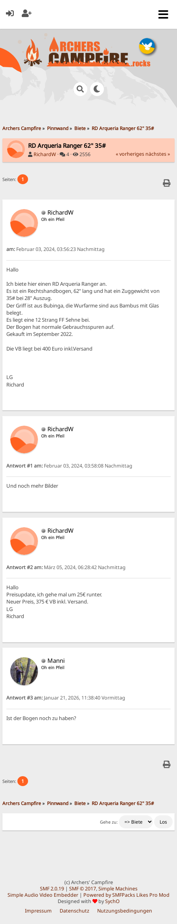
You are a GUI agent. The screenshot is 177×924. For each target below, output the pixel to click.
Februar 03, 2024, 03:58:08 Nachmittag (69, 465)
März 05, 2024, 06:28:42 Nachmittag (66, 567)
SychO (112, 901)
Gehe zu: (109, 822)
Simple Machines (117, 888)
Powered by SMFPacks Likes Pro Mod (126, 895)
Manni (56, 660)
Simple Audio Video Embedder (43, 895)
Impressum (38, 910)
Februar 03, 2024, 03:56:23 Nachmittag (55, 249)
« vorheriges (130, 154)
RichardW (45, 154)
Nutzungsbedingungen (124, 910)
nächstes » (157, 154)
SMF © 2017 (82, 888)
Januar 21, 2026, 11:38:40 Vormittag (65, 697)
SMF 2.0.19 (52, 888)
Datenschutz (74, 910)
